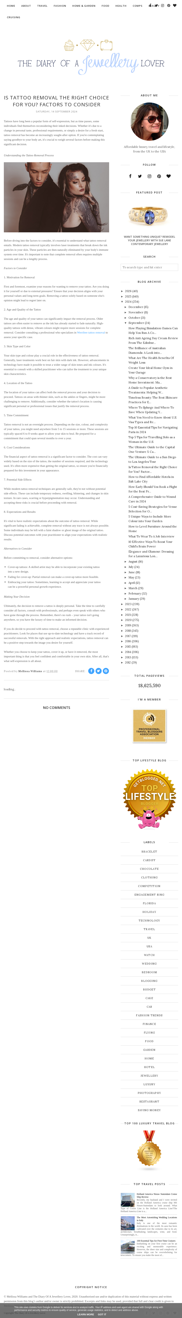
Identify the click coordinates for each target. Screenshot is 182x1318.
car (149, 1006)
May (131, 577)
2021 (128, 615)
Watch (149, 955)
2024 (128, 301)
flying (149, 1032)
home (149, 1058)
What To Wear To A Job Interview (151, 536)
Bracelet (149, 851)
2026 (128, 291)
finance (149, 1024)
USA (149, 946)
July (130, 567)
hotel (149, 1067)
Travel (149, 929)
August (133, 561)
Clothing (149, 877)
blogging (149, 981)
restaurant (149, 1101)
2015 (128, 646)
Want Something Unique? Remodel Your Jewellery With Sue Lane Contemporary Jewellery (149, 240)
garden (149, 1050)
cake (149, 998)
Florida (149, 903)
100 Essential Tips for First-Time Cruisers (156, 1240)
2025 (128, 296)
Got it (102, 1314)
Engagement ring (149, 894)
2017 (128, 636)
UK (149, 938)
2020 (128, 620)
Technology (149, 920)
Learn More (85, 1314)
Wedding (149, 963)
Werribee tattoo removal (91, 332)
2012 (128, 662)
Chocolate (149, 869)
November (135, 312)
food (149, 1041)
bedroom (149, 972)
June (131, 572)
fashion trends (149, 1015)
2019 (128, 625)
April (131, 583)
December (135, 307)
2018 (128, 630)
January (133, 598)
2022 (128, 609)
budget (149, 989)
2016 (128, 641)
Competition (149, 886)
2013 (128, 657)
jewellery (149, 1075)
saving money (149, 1110)
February (134, 593)
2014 (128, 652)
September (136, 323)
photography (149, 1093)
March (132, 588)
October (134, 317)
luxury (149, 1084)
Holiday (149, 912)
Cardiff (149, 860)
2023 (128, 604)
